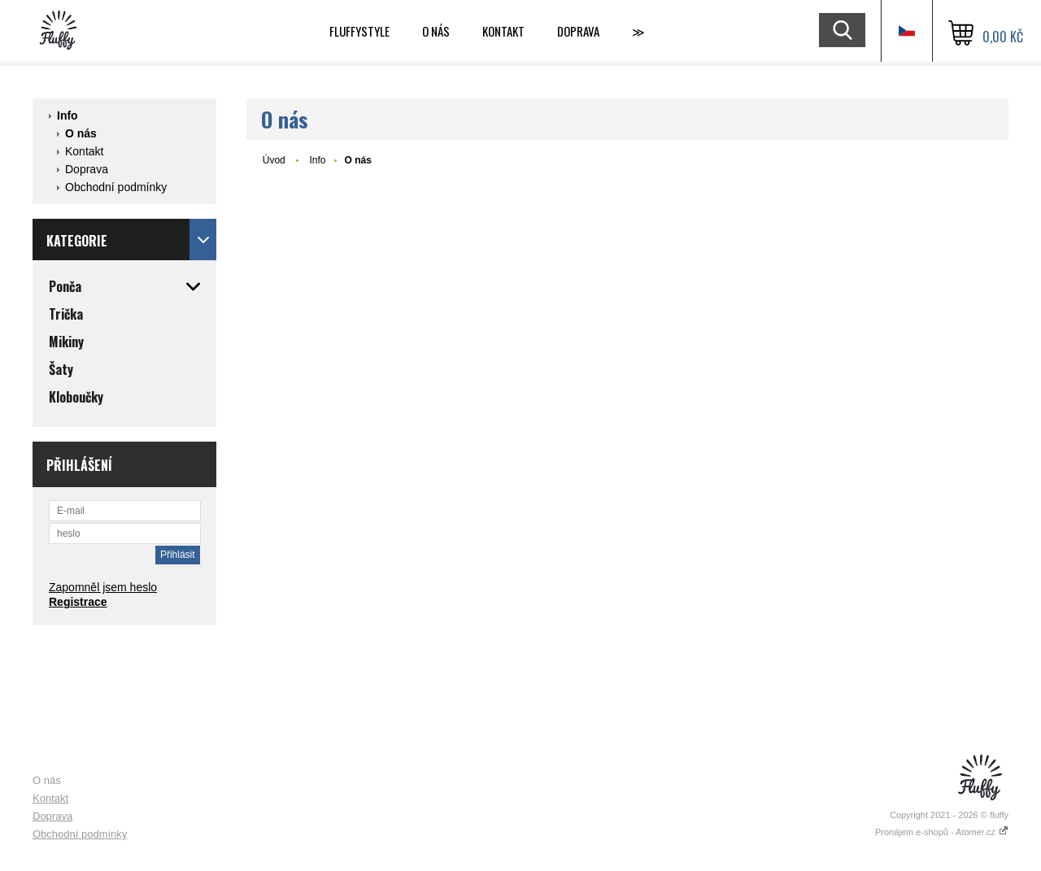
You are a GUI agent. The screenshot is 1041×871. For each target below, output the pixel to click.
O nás (436, 31)
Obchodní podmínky (116, 187)
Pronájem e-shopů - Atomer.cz (941, 832)
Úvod (274, 160)
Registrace (78, 601)
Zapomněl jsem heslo (103, 587)
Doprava (578, 31)
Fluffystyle (359, 31)
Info (67, 115)
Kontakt (503, 31)
